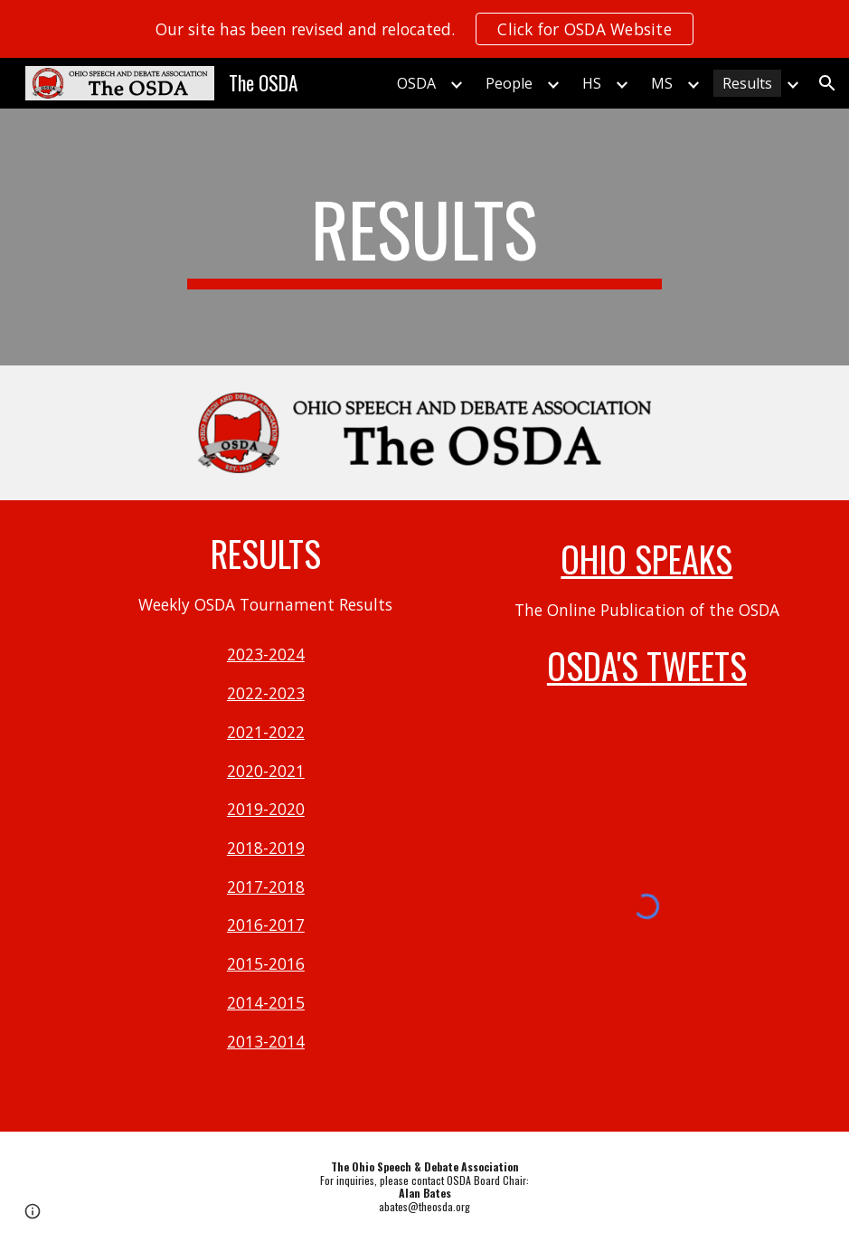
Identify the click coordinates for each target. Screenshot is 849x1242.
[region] (424, 29)
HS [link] (591, 83)
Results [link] (747, 83)
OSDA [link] (416, 83)
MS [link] (662, 83)
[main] (424, 237)
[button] (827, 83)
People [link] (509, 83)
